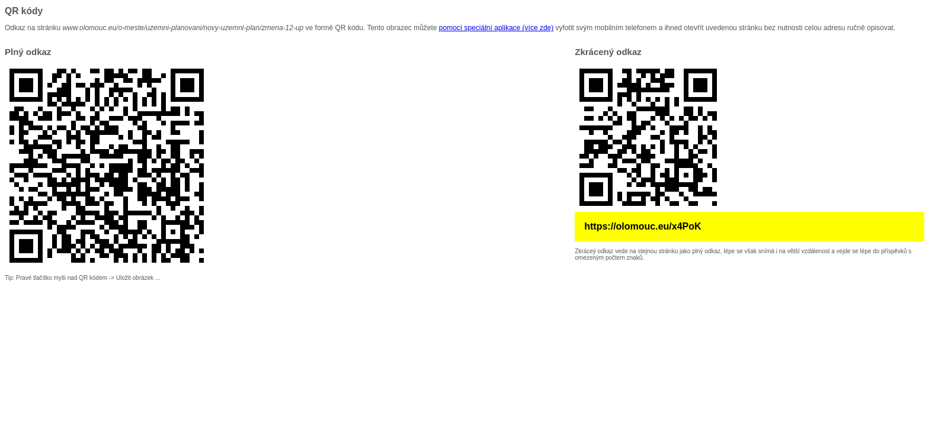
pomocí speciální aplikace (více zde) (496, 28)
